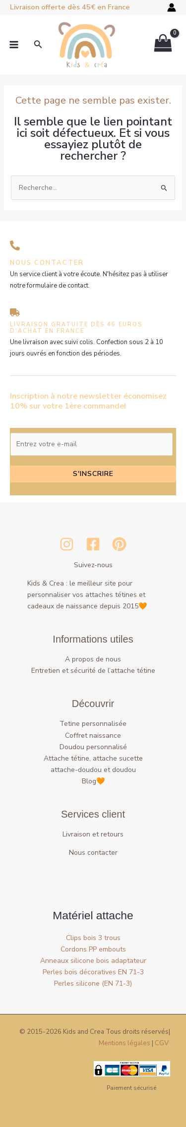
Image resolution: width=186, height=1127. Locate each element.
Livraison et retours (93, 834)
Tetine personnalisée (93, 723)
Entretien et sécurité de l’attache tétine (93, 670)
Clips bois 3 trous (93, 938)
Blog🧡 (93, 781)
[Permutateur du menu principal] (14, 45)
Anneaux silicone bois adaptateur (93, 960)
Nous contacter (93, 852)
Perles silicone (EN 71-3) (93, 983)
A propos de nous (93, 659)
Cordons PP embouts (93, 949)
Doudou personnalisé (93, 747)
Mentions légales (124, 1043)
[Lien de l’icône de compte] (171, 7)
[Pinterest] (119, 544)
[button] (38, 45)
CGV (162, 1043)
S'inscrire (93, 473)
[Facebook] (93, 544)
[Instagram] (67, 544)
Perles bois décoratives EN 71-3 (93, 972)
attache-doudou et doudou (93, 769)
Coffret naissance (93, 735)
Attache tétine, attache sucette (93, 758)
